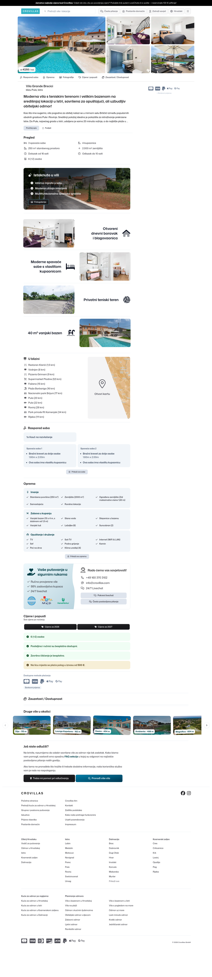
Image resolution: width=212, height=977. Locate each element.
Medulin (69, 848)
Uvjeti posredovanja (75, 819)
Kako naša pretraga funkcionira (80, 815)
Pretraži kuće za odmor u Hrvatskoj (38, 805)
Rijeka (156, 871)
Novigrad (69, 857)
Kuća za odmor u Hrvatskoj (34, 901)
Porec (68, 862)
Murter (112, 876)
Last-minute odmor (118, 915)
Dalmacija (26, 862)
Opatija (156, 862)
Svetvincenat (71, 876)
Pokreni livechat (104, 595)
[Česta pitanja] (109, 11)
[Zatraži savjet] (157, 11)
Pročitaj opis (31, 128)
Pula (67, 867)
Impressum (70, 824)
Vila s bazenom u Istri (119, 901)
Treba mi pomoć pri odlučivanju (49, 778)
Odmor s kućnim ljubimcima (79, 910)
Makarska (114, 871)
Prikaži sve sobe (77, 472)
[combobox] (70, 11)
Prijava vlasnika (29, 819)
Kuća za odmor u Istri (31, 905)
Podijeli (46, 128)
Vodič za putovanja (30, 843)
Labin (68, 843)
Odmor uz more (116, 910)
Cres (155, 843)
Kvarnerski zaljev (29, 857)
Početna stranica (29, 800)
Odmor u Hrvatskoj (30, 848)
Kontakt (69, 805)
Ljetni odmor (71, 924)
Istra (23, 853)
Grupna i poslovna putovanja (35, 810)
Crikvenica (158, 848)
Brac (111, 843)
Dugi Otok (114, 853)
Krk (154, 853)
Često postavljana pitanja (104, 601)
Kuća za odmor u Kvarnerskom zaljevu (40, 910)
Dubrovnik (114, 848)
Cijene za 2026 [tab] (50, 626)
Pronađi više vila (99, 778)
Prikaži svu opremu (77, 556)
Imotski (112, 862)
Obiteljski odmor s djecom (78, 915)
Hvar (111, 857)
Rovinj (68, 871)
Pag (155, 867)
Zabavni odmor (72, 919)
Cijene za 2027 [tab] (103, 626)
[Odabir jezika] (176, 11)
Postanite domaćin (30, 824)
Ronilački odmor (73, 929)
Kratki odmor (115, 919)
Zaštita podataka (73, 810)
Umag (68, 881)
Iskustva (25, 815)
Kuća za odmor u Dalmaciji (34, 915)
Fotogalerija (38, 202)
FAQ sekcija (71, 756)
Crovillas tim (71, 800)
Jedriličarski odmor (118, 924)
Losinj (156, 857)
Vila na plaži (71, 905)
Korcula (112, 867)
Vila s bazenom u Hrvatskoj (78, 901)
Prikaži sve (114, 881)
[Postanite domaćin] (133, 11)
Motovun (69, 853)
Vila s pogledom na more (121, 905)
